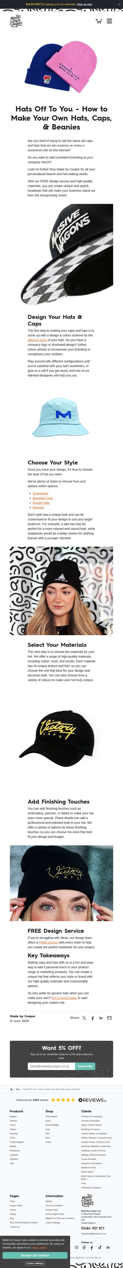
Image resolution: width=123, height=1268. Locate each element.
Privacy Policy (52, 1210)
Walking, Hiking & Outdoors (93, 1155)
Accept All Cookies (35, 1255)
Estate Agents (87, 1172)
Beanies (38, 507)
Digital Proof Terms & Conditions (60, 1218)
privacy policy (38, 1247)
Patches (13, 1121)
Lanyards (14, 1155)
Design (13, 1214)
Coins (12, 1138)
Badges (13, 1116)
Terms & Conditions (54, 1205)
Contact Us (15, 1227)
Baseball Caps (43, 498)
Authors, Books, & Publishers (94, 1133)
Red (47, 1133)
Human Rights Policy (55, 1214)
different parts (37, 340)
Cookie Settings (53, 1222)
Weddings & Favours (90, 1129)
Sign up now (84, 4)
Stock (48, 1121)
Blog (18, 1089)
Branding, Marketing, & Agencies (95, 1146)
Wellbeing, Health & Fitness (93, 1150)
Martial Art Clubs (88, 1167)
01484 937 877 (92, 1228)
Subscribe (85, 1066)
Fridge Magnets (17, 1142)
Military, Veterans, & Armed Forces (96, 1138)
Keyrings (14, 1133)
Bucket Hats (41, 502)
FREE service (48, 942)
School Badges (52, 1125)
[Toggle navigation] (109, 21)
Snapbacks (40, 493)
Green (48, 1142)
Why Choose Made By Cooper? (24, 1222)
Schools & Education (90, 1121)
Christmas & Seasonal (91, 1187)
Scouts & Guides (88, 1159)
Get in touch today (64, 998)
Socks (12, 1125)
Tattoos (13, 1129)
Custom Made (16, 1205)
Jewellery (14, 1159)
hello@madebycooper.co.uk (93, 1233)
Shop (12, 1201)
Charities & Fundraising (91, 1116)
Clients (13, 1210)
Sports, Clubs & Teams (91, 1125)
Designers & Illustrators (91, 1163)
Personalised (51, 1116)
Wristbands (15, 1150)
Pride (83, 1183)
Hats (12, 1163)
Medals (13, 1146)
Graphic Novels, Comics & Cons (95, 1142)
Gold (48, 1129)
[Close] (119, 4)
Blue (48, 1138)
